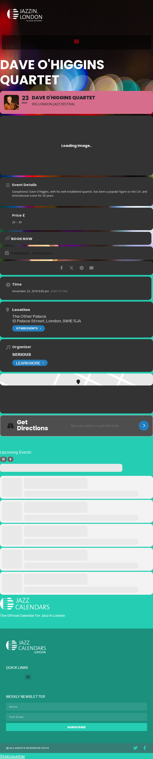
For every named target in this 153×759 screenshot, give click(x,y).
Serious (21, 354)
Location (21, 309)
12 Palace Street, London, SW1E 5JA (46, 320)
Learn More (30, 362)
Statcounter (12, 756)
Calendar (20, 253)
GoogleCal (42, 253)
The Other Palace (29, 316)
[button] (76, 41)
